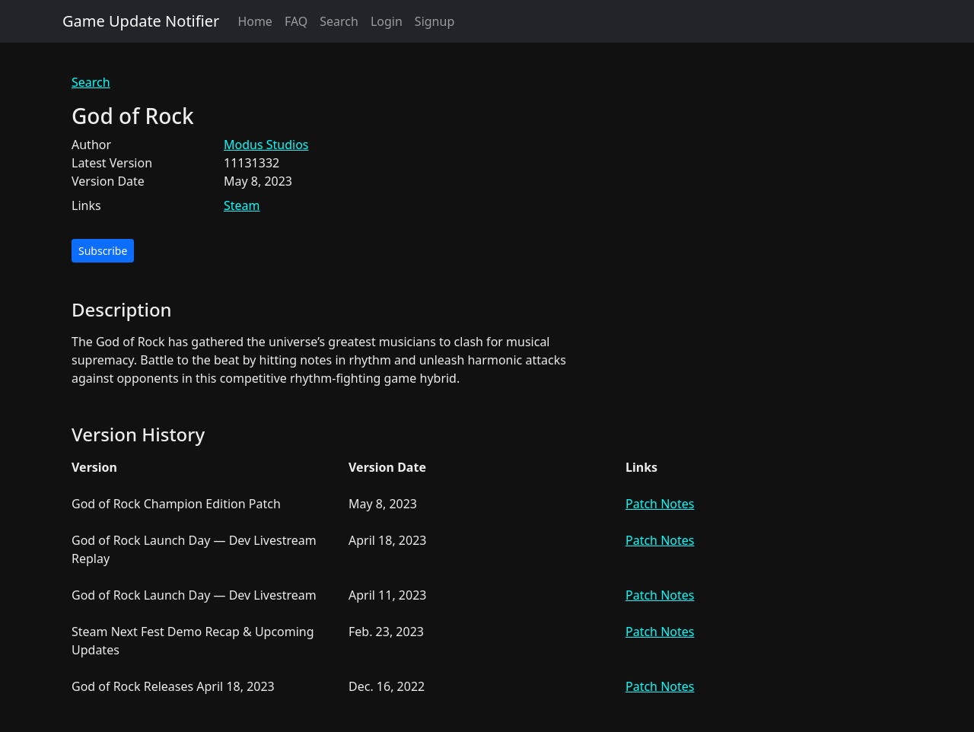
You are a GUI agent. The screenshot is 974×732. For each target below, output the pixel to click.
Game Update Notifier (140, 21)
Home (254, 21)
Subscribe (102, 250)
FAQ (296, 21)
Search (339, 21)
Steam (242, 205)
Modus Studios (266, 144)
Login (387, 21)
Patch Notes (659, 503)
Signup (434, 21)
